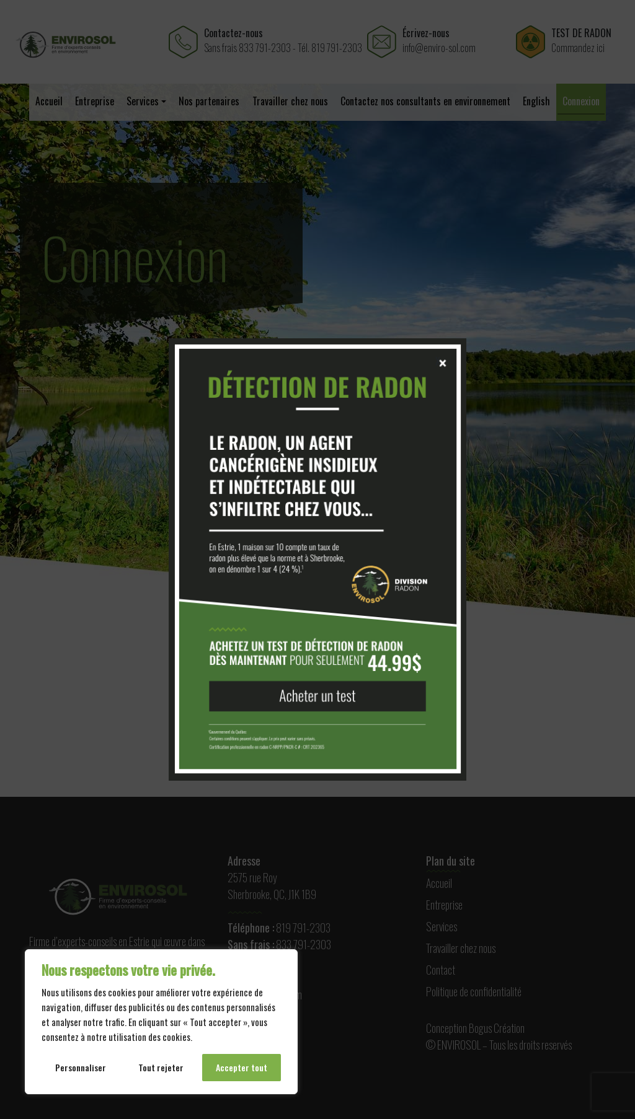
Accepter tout (241, 1067)
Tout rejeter (161, 1067)
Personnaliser (80, 1067)
